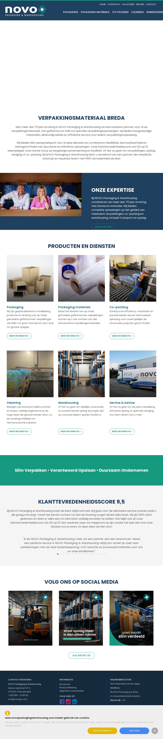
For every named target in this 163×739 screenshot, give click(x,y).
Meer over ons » (104, 226)
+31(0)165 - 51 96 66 (18, 695)
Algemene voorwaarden (71, 690)
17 (105, 554)
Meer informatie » (19, 335)
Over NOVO (114, 4)
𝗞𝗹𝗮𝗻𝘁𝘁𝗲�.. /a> (118, 700)
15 (99, 554)
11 (87, 554)
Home (103, 4)
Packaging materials (95, 12)
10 (84, 554)
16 (102, 554)
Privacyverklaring (68, 687)
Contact (151, 4)
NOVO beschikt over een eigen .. (125, 683)
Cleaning (137, 12)
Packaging (70, 12)
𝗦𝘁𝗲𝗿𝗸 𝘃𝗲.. (115, 687)
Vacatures (128, 4)
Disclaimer (64, 684)
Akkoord (134, 730)
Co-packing (120, 12)
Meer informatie (102, 730)
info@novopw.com (17, 699)
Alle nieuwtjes (81, 655)
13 (93, 554)
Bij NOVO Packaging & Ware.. (124, 692)
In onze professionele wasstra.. (125, 696)
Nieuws (140, 4)
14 (96, 554)
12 (90, 554)
